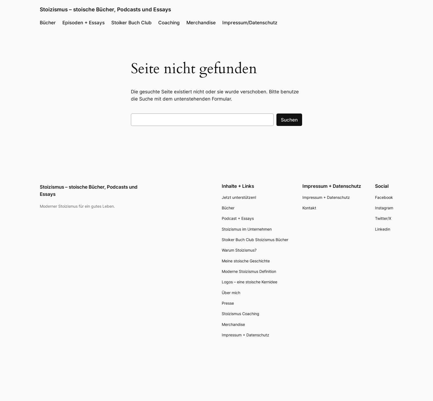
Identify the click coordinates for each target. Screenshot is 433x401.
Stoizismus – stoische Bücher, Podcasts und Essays (105, 9)
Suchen (289, 120)
